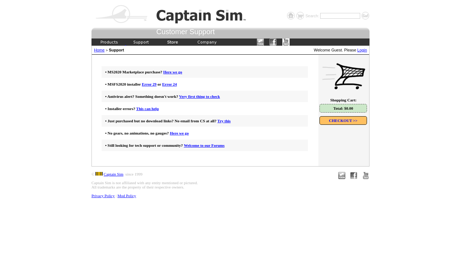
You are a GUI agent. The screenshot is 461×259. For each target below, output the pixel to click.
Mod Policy (126, 196)
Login (362, 50)
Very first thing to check (199, 96)
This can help (147, 108)
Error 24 (169, 84)
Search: (312, 16)
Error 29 (149, 84)
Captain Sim (114, 174)
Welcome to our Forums (204, 145)
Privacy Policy (103, 196)
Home (99, 50)
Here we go (172, 72)
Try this (224, 121)
